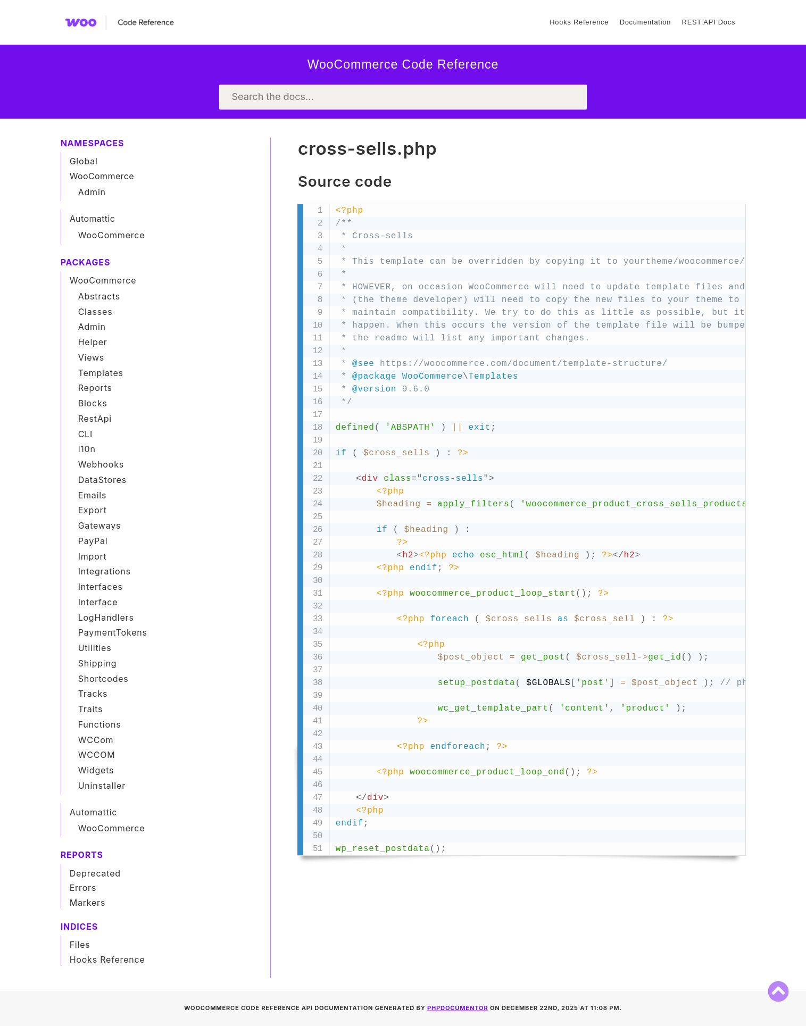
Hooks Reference (579, 22)
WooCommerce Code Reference (403, 64)
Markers (88, 902)
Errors (83, 887)
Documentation (645, 22)
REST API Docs (708, 22)
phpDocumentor (457, 1008)
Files (80, 944)
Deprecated (95, 873)
